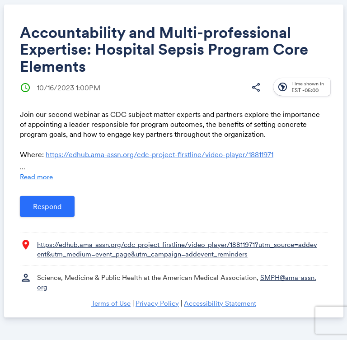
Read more (36, 176)
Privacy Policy (157, 303)
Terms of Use (111, 303)
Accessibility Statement (220, 303)
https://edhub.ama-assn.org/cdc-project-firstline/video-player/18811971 (159, 154)
